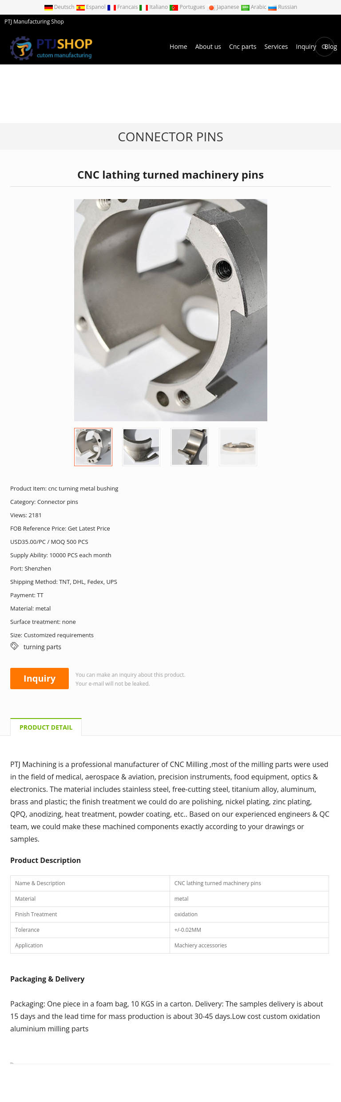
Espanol (91, 7)
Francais (123, 7)
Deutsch (60, 7)
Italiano (154, 7)
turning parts (42, 647)
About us (208, 46)
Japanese (223, 7)
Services (276, 46)
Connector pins (170, 136)
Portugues (187, 7)
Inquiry (306, 46)
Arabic (254, 7)
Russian (282, 7)
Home (178, 46)
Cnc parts (242, 46)
